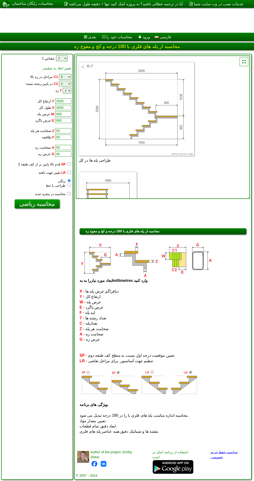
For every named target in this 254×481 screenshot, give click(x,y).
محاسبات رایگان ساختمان (32, 3)
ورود (146, 37)
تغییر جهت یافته (55, 173)
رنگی (64, 181)
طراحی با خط (58, 185)
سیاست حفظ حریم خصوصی (224, 454)
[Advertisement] (122, 20)
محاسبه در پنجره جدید (53, 194)
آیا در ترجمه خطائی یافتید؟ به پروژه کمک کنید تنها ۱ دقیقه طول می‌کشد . (127, 4)
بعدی (92, 37)
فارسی (163, 37)
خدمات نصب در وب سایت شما (218, 4)
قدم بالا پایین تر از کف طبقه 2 (42, 164)
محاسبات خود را (119, 37)
